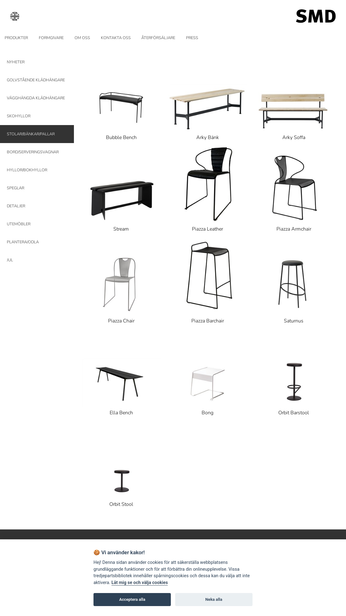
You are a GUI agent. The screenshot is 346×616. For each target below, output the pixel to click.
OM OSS (82, 38)
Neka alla (213, 599)
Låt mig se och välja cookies (140, 582)
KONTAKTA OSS (116, 38)
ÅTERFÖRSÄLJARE (158, 38)
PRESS (192, 38)
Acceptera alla (132, 599)
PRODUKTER (16, 38)
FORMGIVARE (51, 38)
